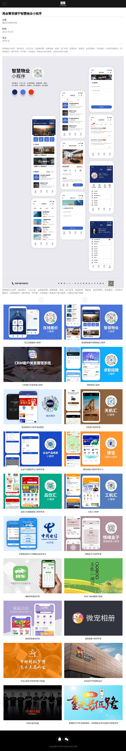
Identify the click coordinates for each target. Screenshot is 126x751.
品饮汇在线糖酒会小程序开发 (32, 493)
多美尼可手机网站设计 (93, 662)
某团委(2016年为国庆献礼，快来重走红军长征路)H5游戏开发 (93, 704)
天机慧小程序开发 (93, 408)
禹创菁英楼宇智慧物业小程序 (93, 324)
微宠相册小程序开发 (93, 620)
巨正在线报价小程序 (85, 299)
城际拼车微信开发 (32, 577)
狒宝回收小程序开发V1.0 (93, 451)
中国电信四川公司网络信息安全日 (32, 535)
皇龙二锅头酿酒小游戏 (93, 577)
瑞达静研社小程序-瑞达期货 (32, 408)
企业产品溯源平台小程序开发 (32, 451)
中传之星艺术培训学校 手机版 (32, 662)
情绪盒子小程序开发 (93, 535)
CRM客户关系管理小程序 (41, 299)
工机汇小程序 (93, 493)
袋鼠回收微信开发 (32, 620)
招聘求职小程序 (93, 366)
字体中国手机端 (32, 704)
